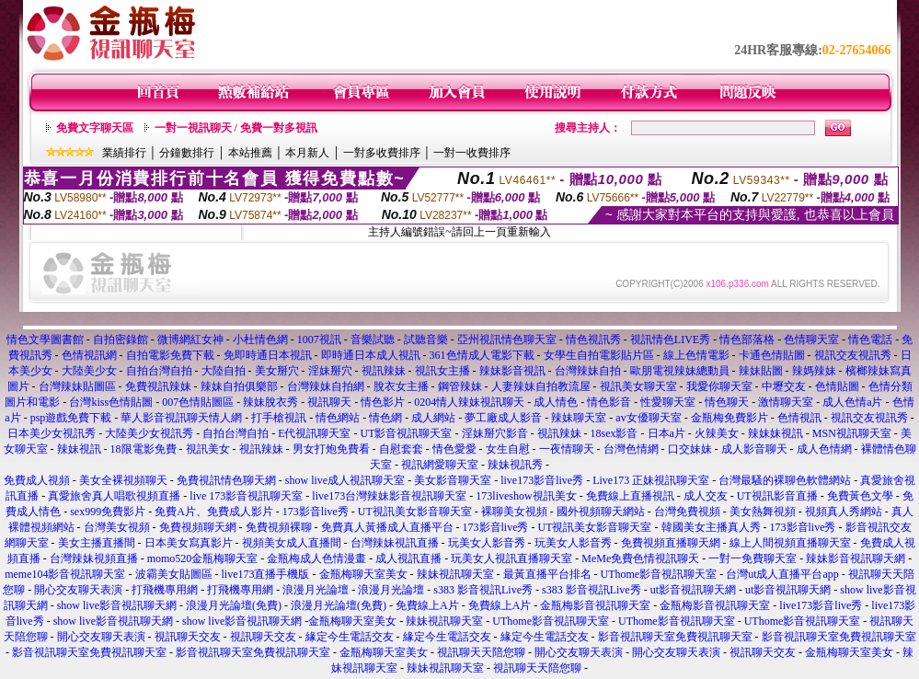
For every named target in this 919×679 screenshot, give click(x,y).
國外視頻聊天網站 (601, 511)
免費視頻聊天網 (197, 527)
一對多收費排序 (381, 152)
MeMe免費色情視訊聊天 (640, 558)
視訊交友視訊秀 (852, 355)
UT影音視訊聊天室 (407, 433)
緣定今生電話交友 (349, 636)
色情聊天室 (811, 339)
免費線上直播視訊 (630, 495)
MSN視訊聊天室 (851, 433)
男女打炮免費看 (331, 449)
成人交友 (706, 495)
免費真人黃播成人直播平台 (387, 527)
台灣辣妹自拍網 (325, 386)
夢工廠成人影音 (503, 417)
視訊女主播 (442, 370)
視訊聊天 (329, 402)
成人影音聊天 (754, 449)
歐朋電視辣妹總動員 (679, 370)
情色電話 (870, 339)
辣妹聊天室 (578, 417)
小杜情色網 (260, 339)
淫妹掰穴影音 (495, 433)
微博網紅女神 (190, 339)
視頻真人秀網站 (843, 511)
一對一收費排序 (472, 152)
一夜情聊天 (566, 449)
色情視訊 (799, 417)
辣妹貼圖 (761, 370)
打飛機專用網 (165, 589)
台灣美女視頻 (117, 527)
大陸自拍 (223, 370)
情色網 (385, 417)
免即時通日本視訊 (268, 355)
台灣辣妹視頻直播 (94, 558)
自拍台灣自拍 (159, 370)
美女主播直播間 (96, 542)
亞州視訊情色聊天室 (507, 339)
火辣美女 (717, 433)
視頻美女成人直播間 (291, 542)
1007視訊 (319, 339)
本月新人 (307, 152)
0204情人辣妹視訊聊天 (469, 402)
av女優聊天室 (648, 417)
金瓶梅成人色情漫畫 (316, 558)
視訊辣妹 (384, 370)
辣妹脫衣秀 (270, 402)
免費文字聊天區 (94, 127)
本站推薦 (250, 152)
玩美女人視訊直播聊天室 (511, 558)
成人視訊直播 (408, 558)
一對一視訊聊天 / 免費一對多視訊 (236, 127)
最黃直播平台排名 (547, 574)
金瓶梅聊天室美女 (363, 574)
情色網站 (338, 417)
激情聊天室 (785, 402)
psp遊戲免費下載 (71, 417)
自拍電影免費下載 (170, 355)
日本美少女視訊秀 (51, 433)
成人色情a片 (852, 402)
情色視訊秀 (593, 339)
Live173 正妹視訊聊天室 (650, 480)
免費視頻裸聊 (279, 527)
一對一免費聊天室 (752, 558)
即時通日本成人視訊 (370, 355)
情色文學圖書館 (45, 339)
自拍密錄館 (120, 339)
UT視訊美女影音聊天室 (415, 511)
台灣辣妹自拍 (588, 370)
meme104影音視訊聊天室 (65, 574)
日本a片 (666, 433)
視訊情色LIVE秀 (670, 339)
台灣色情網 (631, 449)
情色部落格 (747, 339)
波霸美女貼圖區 (174, 574)
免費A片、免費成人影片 (214, 511)
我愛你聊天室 (719, 386)
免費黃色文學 (860, 495)
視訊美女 (208, 449)
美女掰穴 (277, 370)
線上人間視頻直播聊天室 (790, 542)
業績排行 (124, 152)
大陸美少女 (89, 370)
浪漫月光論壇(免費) (233, 605)
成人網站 (433, 417)
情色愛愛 (454, 449)
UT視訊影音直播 (777, 495)
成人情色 (556, 402)
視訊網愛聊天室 (439, 464)
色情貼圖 (837, 386)
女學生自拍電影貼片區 (599, 355)
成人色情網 (824, 449)
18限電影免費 (143, 449)
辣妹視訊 (79, 449)
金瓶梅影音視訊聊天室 (595, 605)
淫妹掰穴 (330, 370)
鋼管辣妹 (460, 386)
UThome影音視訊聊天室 (659, 574)
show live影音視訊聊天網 (117, 605)
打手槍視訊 (278, 417)
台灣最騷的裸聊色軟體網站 (784, 480)
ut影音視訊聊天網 (693, 589)
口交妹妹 (690, 449)
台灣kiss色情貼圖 (111, 402)
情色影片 (383, 402)
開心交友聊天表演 (78, 589)
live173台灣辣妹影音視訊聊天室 (389, 495)
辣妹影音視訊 (512, 370)
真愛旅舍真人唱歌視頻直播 (114, 495)
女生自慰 (508, 449)
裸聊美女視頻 (514, 511)
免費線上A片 (427, 605)
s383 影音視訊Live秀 (483, 589)
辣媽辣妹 (814, 370)
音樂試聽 (372, 339)
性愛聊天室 (667, 402)
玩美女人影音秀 (486, 542)
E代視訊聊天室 (314, 433)
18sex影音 (614, 433)
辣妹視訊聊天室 (455, 574)
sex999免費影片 (107, 511)
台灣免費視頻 (687, 511)
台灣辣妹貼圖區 (77, 386)
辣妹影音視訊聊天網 (855, 558)
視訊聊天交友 (188, 636)
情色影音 (609, 402)
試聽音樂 (426, 339)
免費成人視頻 (37, 480)
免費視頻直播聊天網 (670, 542)
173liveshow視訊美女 (526, 495)
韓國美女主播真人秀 (711, 527)
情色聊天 (727, 402)
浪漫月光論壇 (315, 589)
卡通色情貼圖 (772, 355)
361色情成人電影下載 (482, 355)
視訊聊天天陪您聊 (481, 652)
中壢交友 (784, 386)
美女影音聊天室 (452, 480)
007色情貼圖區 (198, 402)
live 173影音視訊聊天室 (246, 495)
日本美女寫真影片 (188, 542)
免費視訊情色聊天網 (226, 480)
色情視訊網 (89, 355)
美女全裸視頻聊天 (123, 480)
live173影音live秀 (541, 480)
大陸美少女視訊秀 (149, 433)
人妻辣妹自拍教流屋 (541, 386)
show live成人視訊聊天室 (345, 480)
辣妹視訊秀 (515, 464)
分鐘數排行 (186, 152)
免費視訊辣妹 (158, 386)
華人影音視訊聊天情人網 (181, 417)
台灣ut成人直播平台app (782, 574)
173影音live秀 (315, 511)
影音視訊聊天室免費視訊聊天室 (675, 636)
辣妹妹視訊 (775, 433)
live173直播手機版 (266, 574)
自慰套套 (401, 449)
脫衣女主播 (401, 386)
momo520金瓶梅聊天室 (202, 558)
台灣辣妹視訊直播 (394, 542)
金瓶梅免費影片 (729, 417)
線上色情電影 (696, 355)
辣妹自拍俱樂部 (239, 386)
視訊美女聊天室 (638, 386)
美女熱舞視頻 (762, 511)
